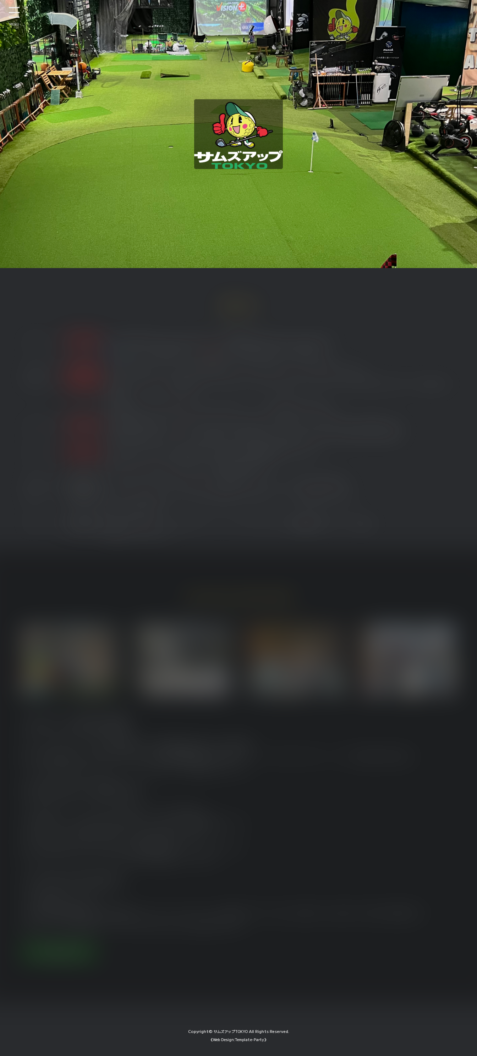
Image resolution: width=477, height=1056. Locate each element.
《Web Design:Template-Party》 (238, 1047)
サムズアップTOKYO (231, 1039)
